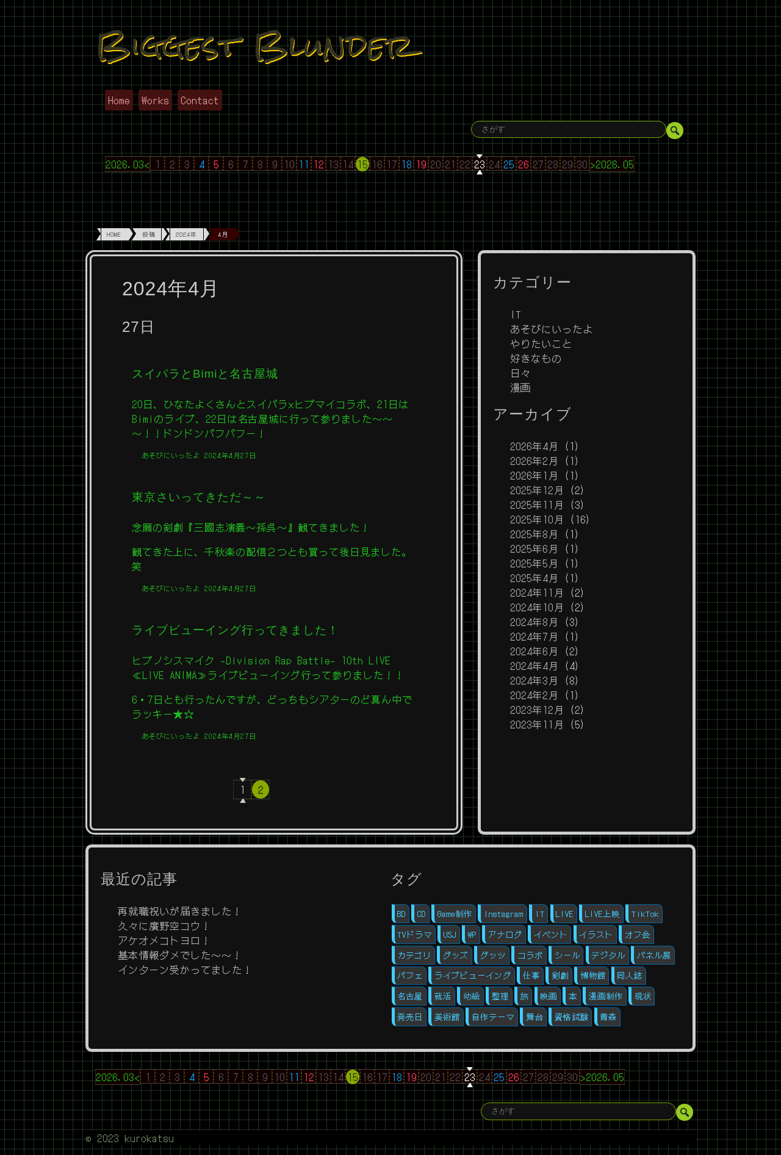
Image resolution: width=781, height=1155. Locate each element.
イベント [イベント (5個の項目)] (551, 934)
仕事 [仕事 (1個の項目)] (531, 975)
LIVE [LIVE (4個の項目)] (565, 913)
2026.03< (127, 164)
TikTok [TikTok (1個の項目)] (645, 913)
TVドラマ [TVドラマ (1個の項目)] (414, 934)
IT (515, 314)
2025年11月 (537, 504)
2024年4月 (534, 665)
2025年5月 (534, 563)
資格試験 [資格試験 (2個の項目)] (572, 1017)
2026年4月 (534, 446)
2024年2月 (534, 695)
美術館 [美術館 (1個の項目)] (447, 1017)
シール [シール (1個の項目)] (567, 955)
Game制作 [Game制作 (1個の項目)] (454, 913)
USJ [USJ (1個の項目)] (450, 934)
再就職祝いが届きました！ (180, 911)
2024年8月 (534, 621)
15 (362, 164)
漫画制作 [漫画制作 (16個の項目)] (606, 996)
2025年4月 (534, 577)
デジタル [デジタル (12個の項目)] (608, 955)
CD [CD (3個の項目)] (421, 913)
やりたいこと (541, 343)
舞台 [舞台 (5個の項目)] (534, 1017)
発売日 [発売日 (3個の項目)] (410, 1017)
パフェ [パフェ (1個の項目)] (410, 975)
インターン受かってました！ (185, 969)
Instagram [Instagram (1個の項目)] (504, 913)
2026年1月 (534, 475)
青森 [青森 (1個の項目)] (608, 1017)
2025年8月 (534, 534)
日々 (520, 372)
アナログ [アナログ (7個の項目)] (505, 934)
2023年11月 (537, 724)
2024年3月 (534, 680)
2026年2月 (534, 460)
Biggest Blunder (254, 44)
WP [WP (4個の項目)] (472, 934)
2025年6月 (534, 548)
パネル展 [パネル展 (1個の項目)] (654, 955)
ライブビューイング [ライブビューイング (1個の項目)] (472, 975)
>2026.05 (612, 164)
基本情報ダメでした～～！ (180, 955)
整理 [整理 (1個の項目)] (500, 996)
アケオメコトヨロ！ (164, 940)
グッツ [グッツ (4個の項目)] (493, 955)
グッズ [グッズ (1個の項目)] (456, 955)
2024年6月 (534, 651)
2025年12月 (537, 490)
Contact (200, 100)
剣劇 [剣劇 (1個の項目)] (560, 975)
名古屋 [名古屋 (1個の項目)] (410, 996)
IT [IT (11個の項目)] (540, 913)
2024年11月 (537, 592)
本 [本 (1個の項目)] (573, 996)
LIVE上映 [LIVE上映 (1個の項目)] (602, 913)
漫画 (520, 387)
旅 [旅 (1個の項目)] (524, 996)
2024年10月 (537, 607)
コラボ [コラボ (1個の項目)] (530, 955)
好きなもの (536, 358)
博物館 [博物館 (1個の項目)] (593, 975)
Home (119, 100)
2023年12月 (537, 709)
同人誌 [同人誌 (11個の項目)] (629, 975)
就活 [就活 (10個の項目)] (443, 996)
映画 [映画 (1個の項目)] (548, 996)
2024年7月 (534, 636)
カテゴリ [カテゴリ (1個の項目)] (414, 955)
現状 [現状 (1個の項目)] (643, 996)
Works (155, 100)
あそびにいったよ (551, 329)
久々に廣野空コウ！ (164, 925)
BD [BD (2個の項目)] (401, 913)
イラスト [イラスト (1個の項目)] (596, 934)
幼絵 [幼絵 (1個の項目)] (471, 996)
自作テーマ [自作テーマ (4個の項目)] (493, 1017)
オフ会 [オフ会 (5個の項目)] (637, 934)
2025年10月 (537, 519)
